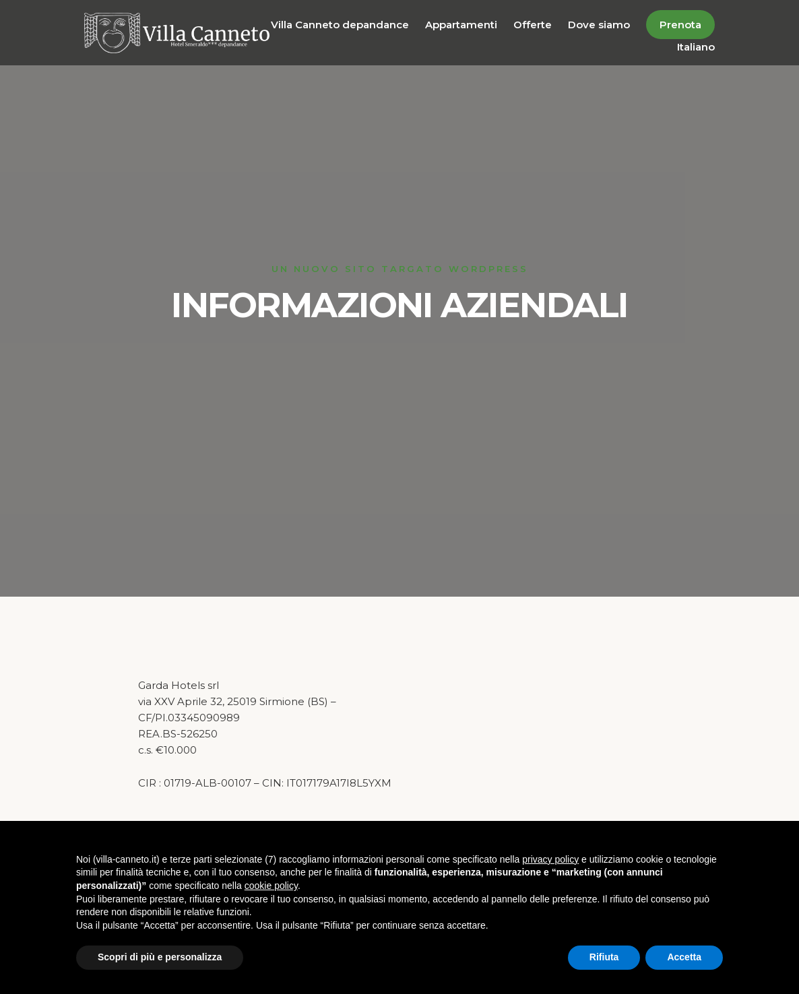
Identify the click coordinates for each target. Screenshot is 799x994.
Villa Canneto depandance (340, 24)
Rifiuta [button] (604, 957)
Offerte (532, 24)
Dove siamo (599, 24)
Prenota (680, 25)
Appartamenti (461, 24)
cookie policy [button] (271, 885)
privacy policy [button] (550, 859)
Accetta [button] (684, 957)
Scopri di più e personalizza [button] (160, 957)
